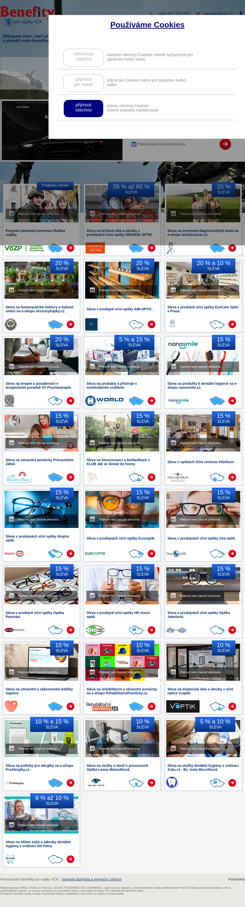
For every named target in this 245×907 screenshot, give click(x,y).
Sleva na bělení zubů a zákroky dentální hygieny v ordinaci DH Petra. (38, 844)
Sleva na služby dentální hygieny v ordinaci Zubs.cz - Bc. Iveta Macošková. (203, 767)
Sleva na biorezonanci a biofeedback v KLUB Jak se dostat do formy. (118, 462)
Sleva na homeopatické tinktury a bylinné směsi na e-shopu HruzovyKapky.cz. (40, 309)
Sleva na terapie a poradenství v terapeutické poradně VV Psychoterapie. (39, 385)
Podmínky (236, 879)
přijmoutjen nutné (83, 82)
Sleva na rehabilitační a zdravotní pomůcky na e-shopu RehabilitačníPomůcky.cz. (121, 691)
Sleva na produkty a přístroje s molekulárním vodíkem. (111, 385)
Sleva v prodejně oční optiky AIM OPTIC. (119, 309)
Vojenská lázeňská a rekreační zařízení (91, 879)
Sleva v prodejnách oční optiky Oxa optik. (201, 538)
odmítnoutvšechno (83, 56)
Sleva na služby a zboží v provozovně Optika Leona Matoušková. (117, 767)
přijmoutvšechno (83, 107)
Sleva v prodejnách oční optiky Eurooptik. (120, 538)
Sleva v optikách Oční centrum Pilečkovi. (201, 462)
